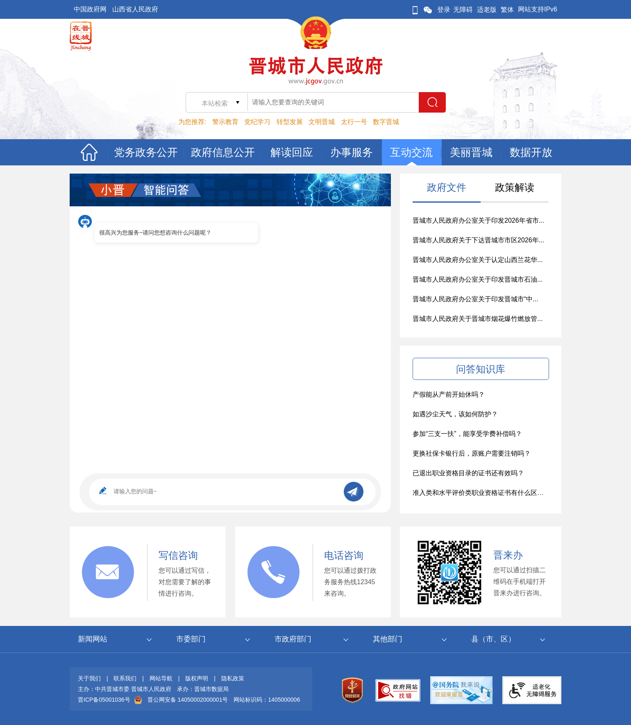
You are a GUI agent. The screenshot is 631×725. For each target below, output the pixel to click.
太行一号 (354, 121)
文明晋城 (322, 121)
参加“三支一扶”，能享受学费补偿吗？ (467, 433)
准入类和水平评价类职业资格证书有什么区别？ (481, 492)
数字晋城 (386, 121)
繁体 (507, 9)
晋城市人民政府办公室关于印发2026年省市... (478, 220)
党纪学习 (257, 121)
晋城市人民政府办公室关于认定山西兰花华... (477, 259)
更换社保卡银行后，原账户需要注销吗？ (472, 453)
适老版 (487, 9)
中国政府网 (90, 9)
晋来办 (508, 554)
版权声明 (196, 678)
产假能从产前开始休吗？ (449, 394)
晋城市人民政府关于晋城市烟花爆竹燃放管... (477, 318)
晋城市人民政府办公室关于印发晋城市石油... (477, 279)
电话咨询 (343, 555)
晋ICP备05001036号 (104, 699)
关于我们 (89, 678)
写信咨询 (178, 555)
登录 (443, 9)
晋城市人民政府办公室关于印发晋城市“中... (475, 299)
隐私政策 (232, 678)
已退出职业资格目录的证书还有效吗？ (468, 473)
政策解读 (514, 187)
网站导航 (161, 678)
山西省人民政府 (135, 9)
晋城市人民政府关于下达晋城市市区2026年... (478, 240)
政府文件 (446, 187)
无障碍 (463, 9)
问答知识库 (480, 369)
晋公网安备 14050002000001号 (188, 699)
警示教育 (225, 121)
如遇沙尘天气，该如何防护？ (455, 414)
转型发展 (290, 121)
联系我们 (124, 678)
